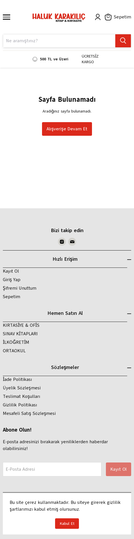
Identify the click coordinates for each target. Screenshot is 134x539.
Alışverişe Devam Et (67, 129)
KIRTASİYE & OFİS (21, 325)
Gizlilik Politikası (20, 405)
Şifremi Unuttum (19, 288)
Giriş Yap (11, 280)
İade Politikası (17, 379)
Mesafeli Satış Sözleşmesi (29, 413)
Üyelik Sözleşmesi (22, 388)
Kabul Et (67, 523)
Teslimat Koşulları (21, 396)
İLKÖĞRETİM (16, 342)
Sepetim (11, 297)
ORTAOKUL (14, 351)
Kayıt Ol (11, 271)
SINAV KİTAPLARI (20, 334)
